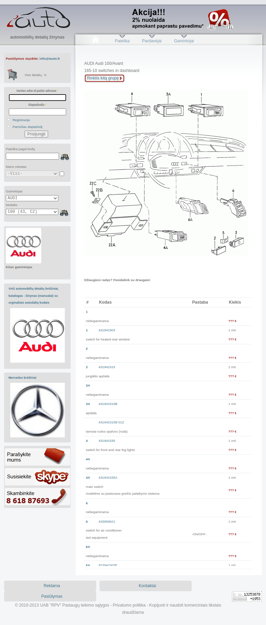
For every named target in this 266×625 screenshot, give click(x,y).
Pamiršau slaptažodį (28, 127)
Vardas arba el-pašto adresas (37, 90)
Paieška (122, 41)
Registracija (21, 120)
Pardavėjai (152, 41)
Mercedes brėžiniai (22, 377)
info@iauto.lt (50, 58)
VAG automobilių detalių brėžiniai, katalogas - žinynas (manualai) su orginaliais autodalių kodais (34, 295)
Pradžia (95, 41)
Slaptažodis (37, 104)
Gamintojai (184, 41)
